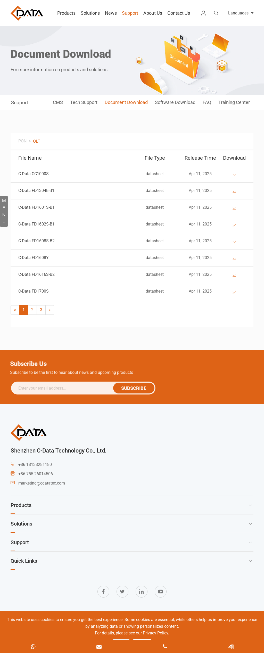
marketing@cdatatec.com (41, 483)
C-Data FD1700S (33, 291)
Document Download (126, 102)
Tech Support (83, 102)
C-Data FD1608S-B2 (36, 240)
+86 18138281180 (35, 464)
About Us (152, 13)
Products (66, 13)
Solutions (90, 13)
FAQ (207, 102)
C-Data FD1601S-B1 (36, 207)
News (111, 13)
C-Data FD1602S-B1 (36, 224)
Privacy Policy (155, 633)
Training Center (234, 102)
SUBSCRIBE (135, 388)
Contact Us (178, 13)
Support (130, 13)
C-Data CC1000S (33, 173)
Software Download (175, 102)
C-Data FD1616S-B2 (36, 274)
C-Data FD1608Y (33, 257)
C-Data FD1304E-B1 (36, 190)
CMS (58, 102)
